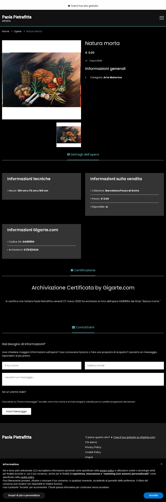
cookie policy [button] (27, 477)
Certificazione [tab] (83, 270)
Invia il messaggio (16, 411)
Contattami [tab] (83, 327)
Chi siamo (91, 442)
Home (5, 31)
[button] (161, 464)
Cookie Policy (93, 452)
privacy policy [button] (107, 470)
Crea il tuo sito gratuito (83, 6)
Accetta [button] (153, 495)
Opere (18, 31)
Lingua (89, 457)
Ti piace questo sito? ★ (120, 437)
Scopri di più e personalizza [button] (24, 495)
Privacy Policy (93, 447)
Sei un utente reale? (14, 392)
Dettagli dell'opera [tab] (83, 154)
